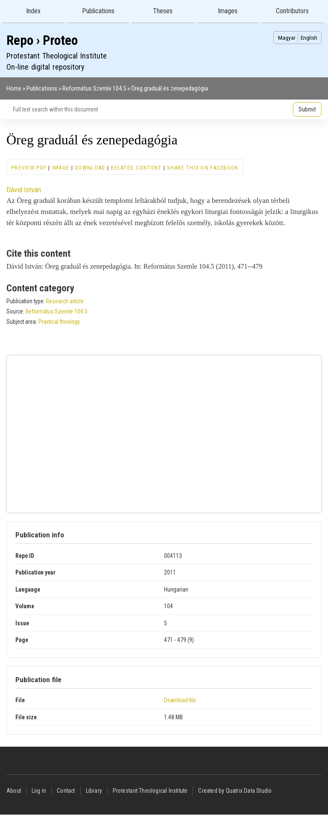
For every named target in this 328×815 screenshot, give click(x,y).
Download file (180, 700)
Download (90, 167)
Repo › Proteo (42, 40)
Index (33, 11)
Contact (66, 790)
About (13, 790)
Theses (163, 11)
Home (13, 88)
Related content (136, 167)
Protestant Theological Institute (150, 790)
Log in (39, 790)
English (309, 37)
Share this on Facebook (202, 167)
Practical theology (59, 321)
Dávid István (23, 189)
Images (227, 11)
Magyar (287, 37)
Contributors (292, 11)
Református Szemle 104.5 (94, 88)
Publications (98, 11)
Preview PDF (29, 167)
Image (60, 167)
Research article (65, 301)
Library (94, 790)
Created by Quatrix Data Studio (235, 790)
